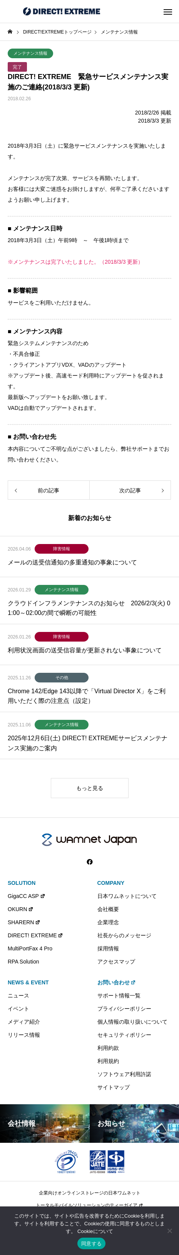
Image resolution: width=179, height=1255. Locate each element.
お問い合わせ (116, 982)
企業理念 (108, 922)
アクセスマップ (116, 962)
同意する (91, 1244)
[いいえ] (169, 1231)
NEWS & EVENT (28, 982)
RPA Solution (23, 962)
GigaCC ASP (26, 896)
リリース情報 (24, 1035)
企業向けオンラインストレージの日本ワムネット (90, 1193)
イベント (18, 1009)
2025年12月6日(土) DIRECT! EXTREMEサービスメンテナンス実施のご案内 (87, 743)
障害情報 (61, 548)
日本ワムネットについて (127, 896)
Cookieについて (95, 1231)
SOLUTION (21, 883)
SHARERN (24, 922)
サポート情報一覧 (119, 995)
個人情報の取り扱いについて (132, 1022)
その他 (61, 677)
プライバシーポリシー (124, 1009)
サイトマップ (113, 1087)
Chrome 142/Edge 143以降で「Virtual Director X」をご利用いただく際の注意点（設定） (87, 696)
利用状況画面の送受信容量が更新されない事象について (85, 650)
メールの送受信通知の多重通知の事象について (72, 562)
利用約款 (108, 1048)
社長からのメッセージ (124, 935)
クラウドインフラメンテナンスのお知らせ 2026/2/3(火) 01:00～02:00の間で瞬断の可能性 (89, 608)
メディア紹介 (24, 1022)
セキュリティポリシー (124, 1035)
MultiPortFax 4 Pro (30, 948)
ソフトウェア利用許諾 (124, 1074)
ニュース (18, 995)
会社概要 (108, 909)
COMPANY (111, 883)
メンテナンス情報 (30, 53)
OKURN (20, 909)
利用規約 (108, 1061)
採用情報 (108, 948)
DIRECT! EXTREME (35, 935)
